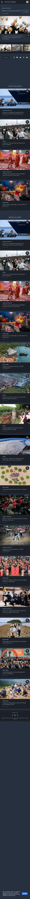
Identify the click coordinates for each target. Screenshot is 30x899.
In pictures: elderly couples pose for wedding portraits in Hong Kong (14, 580)
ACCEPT (25, 893)
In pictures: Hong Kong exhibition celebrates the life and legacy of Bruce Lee (14, 611)
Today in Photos (6, 8)
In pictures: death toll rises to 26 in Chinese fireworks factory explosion (14, 397)
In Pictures (10, 2)
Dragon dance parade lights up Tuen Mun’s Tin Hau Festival (14, 205)
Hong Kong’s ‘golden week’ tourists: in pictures (14, 489)
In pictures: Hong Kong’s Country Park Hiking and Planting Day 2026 (14, 703)
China (4, 141)
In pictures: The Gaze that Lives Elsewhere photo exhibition (13, 143)
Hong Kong (5, 202)
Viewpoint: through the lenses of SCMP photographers (12, 367)
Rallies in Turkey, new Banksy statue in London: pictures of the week (14, 519)
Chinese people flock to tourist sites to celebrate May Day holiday (12, 428)
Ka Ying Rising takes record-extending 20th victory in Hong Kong (13, 672)
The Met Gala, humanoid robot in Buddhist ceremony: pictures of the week (13, 174)
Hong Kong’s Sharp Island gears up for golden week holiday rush (14, 642)
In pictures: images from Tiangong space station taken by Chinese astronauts (13, 459)
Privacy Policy (12, 895)
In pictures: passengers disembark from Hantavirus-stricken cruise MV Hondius (13, 113)
